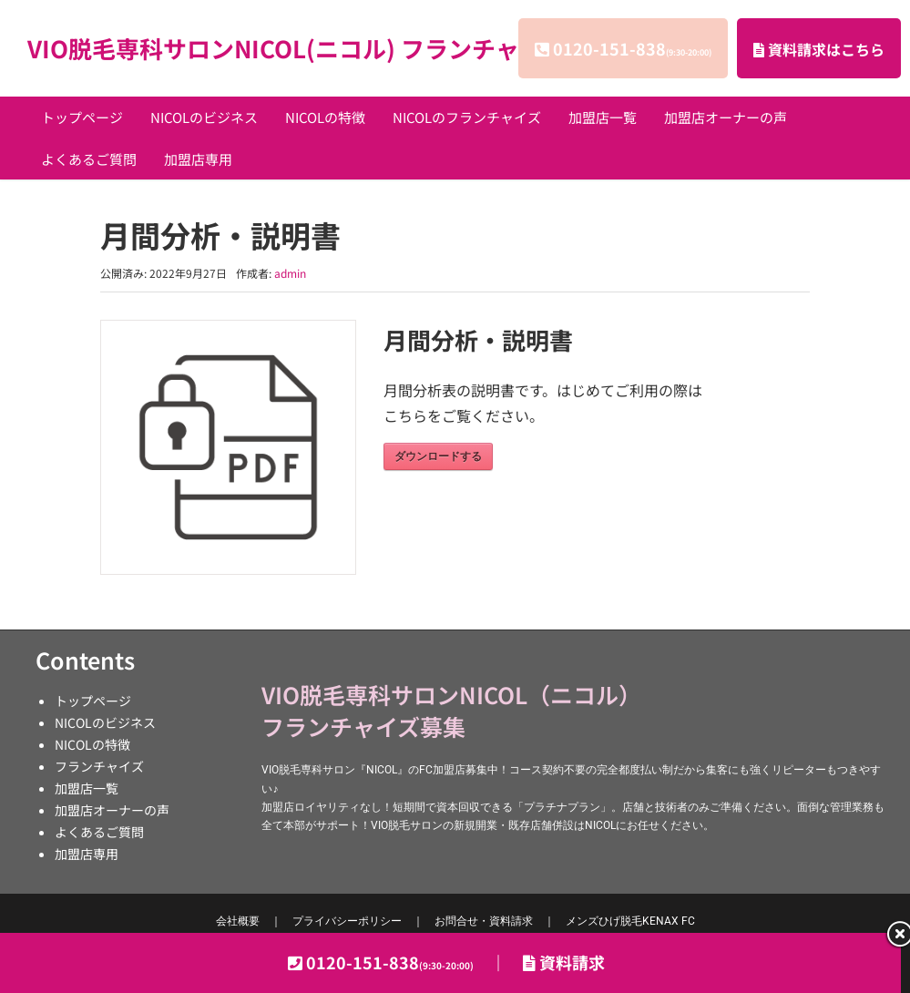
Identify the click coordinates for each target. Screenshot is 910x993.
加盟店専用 (198, 159)
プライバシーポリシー (347, 921)
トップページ (82, 117)
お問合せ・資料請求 (484, 921)
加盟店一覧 (602, 117)
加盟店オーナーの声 (725, 117)
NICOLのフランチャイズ (467, 117)
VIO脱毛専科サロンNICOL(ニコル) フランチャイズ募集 (320, 48)
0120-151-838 (632, 48)
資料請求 (564, 962)
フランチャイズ (99, 766)
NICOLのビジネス (204, 117)
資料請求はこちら (818, 49)
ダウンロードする (438, 456)
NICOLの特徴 (325, 117)
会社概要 (238, 921)
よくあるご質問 (89, 159)
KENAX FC (630, 921)
